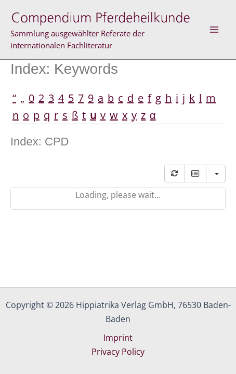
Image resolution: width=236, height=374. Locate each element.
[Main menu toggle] (214, 29)
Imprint (118, 337)
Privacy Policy (118, 351)
